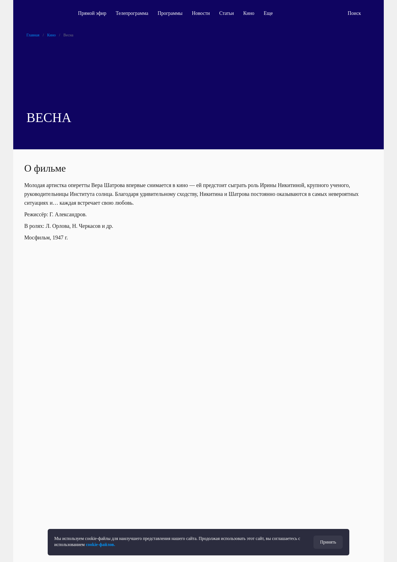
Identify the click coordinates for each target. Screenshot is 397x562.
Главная (32, 35)
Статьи (226, 13)
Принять (328, 542)
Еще (271, 13)
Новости (201, 13)
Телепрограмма (132, 13)
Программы (170, 13)
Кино (248, 13)
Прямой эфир (92, 13)
